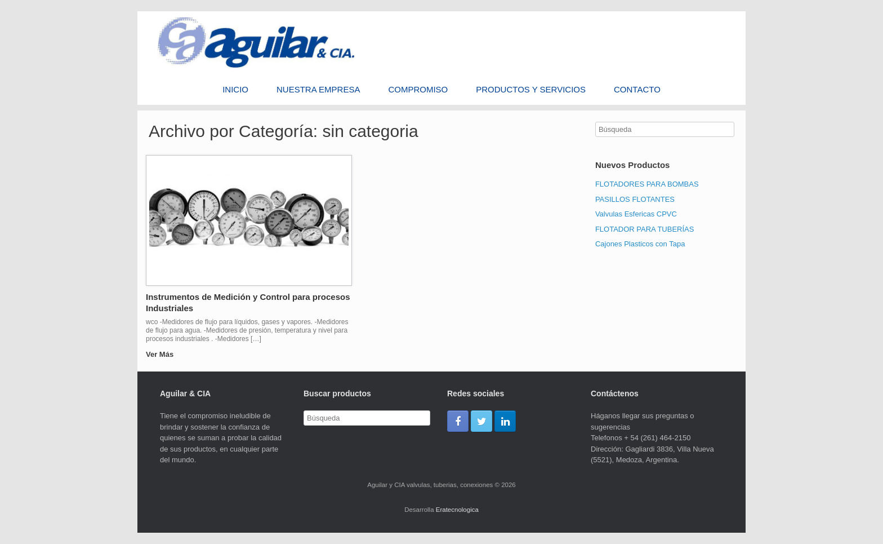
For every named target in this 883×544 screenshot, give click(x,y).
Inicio (235, 89)
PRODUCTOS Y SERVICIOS (531, 89)
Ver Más (163, 354)
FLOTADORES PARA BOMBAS (647, 184)
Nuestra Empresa (318, 89)
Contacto (637, 89)
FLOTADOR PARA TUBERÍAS (644, 229)
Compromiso (418, 89)
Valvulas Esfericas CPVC (636, 214)
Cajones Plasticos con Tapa (640, 244)
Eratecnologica (457, 509)
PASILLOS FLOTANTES (635, 199)
